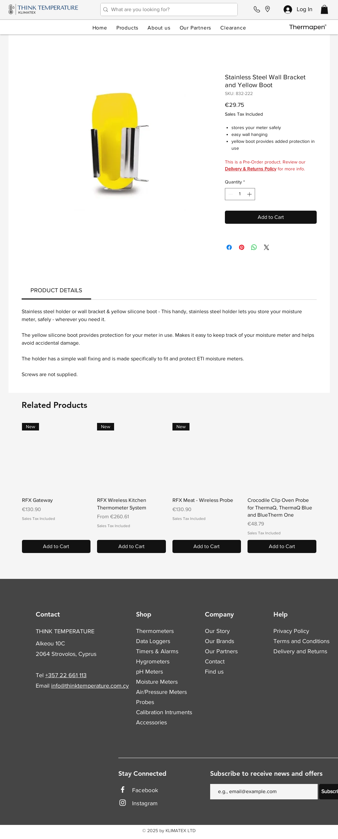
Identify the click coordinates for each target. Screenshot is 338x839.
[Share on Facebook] (229, 247)
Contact (215, 661)
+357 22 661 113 (66, 675)
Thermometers (155, 631)
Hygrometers (152, 661)
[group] (169, 488)
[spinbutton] (240, 194)
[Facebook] (122, 789)
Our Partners (221, 651)
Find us (214, 671)
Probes (145, 702)
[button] (324, 9)
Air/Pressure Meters (161, 692)
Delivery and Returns (300, 651)
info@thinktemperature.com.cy (90, 685)
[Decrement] (230, 194)
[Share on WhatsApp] (254, 247)
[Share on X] (266, 247)
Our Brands (219, 641)
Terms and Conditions (301, 641)
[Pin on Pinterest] (242, 247)
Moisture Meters (157, 681)
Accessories (151, 722)
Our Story (217, 631)
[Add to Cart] (56, 546)
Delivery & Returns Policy (250, 168)
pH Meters (149, 671)
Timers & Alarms (157, 651)
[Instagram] (122, 802)
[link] (56, 290)
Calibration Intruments (164, 712)
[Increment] (250, 194)
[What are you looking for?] (167, 9)
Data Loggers (153, 641)
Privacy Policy (291, 631)
